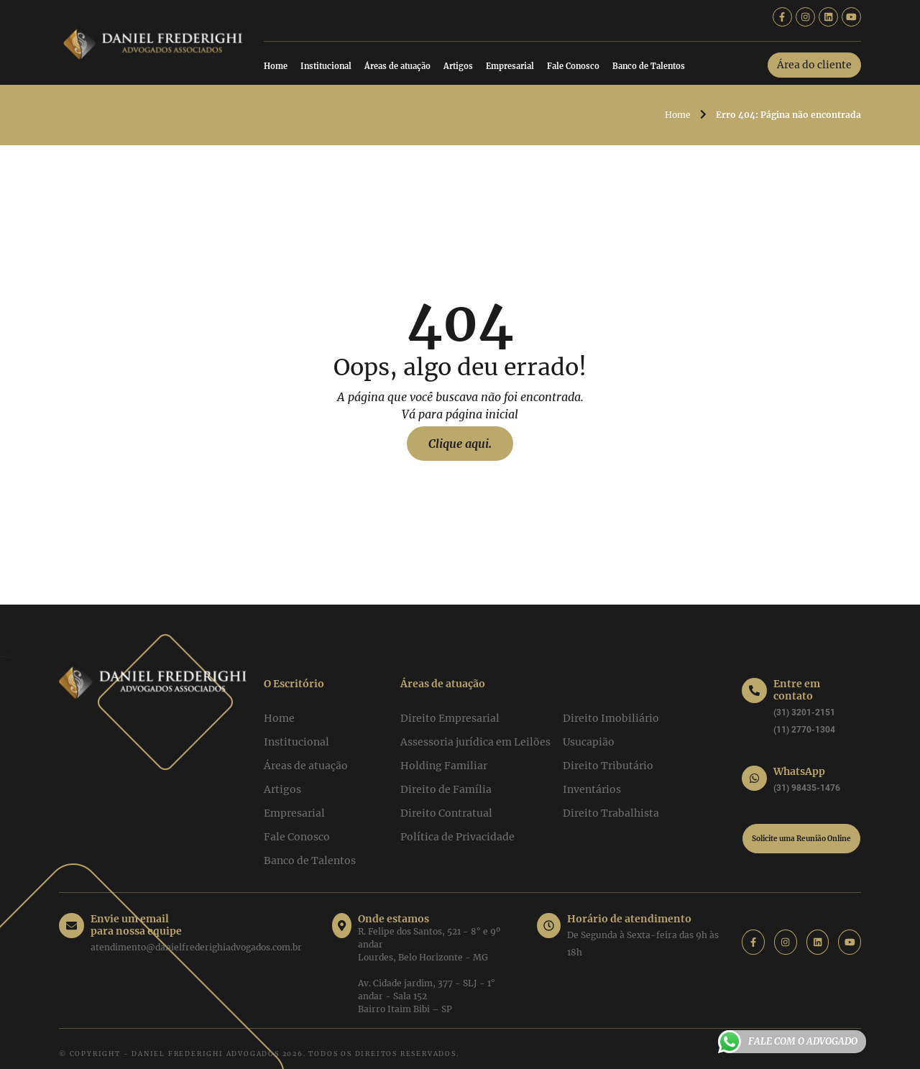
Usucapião (589, 741)
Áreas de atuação (397, 66)
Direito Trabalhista (611, 813)
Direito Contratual (446, 813)
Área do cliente (814, 64)
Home (276, 66)
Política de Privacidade (457, 836)
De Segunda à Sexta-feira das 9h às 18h (645, 935)
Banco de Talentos (648, 66)
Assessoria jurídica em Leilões (475, 741)
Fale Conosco (573, 66)
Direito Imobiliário (611, 718)
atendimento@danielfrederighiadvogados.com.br (196, 933)
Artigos (458, 66)
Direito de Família (446, 789)
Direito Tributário (608, 765)
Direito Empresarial (450, 718)
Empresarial (510, 66)
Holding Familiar (443, 765)
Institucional (325, 66)
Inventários (592, 789)
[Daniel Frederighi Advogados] (153, 41)
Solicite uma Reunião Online (801, 838)
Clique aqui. (460, 443)
